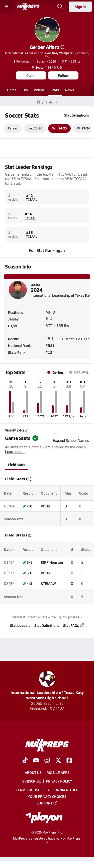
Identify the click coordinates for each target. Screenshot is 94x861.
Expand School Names (71, 438)
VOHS (45, 505)
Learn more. (15, 451)
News (69, 89)
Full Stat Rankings (47, 250)
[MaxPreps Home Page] (38, 102)
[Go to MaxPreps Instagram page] (47, 760)
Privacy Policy (59, 781)
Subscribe (31, 781)
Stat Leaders (20, 625)
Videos (39, 89)
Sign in (80, 6)
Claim (30, 75)
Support (47, 802)
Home (12, 89)
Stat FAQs (73, 625)
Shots (85, 549)
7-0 (29, 505)
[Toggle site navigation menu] (6, 6)
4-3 (29, 583)
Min (68, 493)
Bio (25, 89)
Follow (63, 75)
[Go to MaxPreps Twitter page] (58, 760)
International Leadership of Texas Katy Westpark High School (47, 686)
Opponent (49, 493)
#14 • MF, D (47, 67)
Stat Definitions (76, 115)
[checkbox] (55, 435)
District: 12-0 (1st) (77, 338)
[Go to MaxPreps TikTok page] (25, 760)
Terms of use (28, 789)
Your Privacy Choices (47, 796)
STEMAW (48, 583)
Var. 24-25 (59, 128)
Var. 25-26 (35, 128)
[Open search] (60, 6)
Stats (55, 89)
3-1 (29, 562)
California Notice (61, 789)
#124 (50, 352)
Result (28, 493)
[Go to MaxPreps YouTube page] (36, 760)
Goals (83, 493)
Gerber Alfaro (47, 46)
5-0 (29, 572)
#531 (50, 345)
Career (13, 128)
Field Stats (16, 464)
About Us (33, 772)
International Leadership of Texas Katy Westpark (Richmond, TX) (47, 54)
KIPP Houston (52, 562)
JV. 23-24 (83, 128)
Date (9, 493)
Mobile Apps (58, 772)
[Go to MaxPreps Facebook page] (69, 760)
